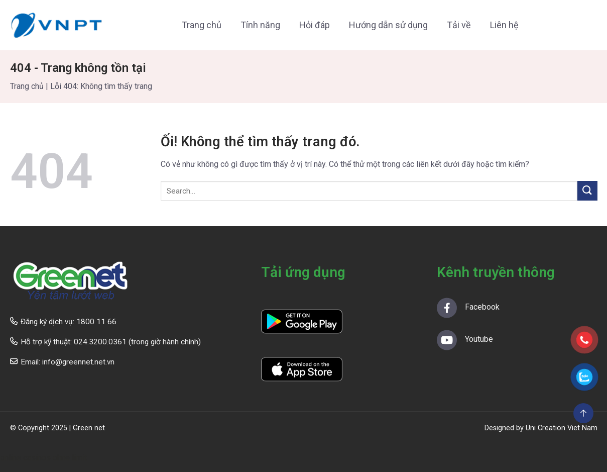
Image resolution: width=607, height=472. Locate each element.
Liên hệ (504, 25)
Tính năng (260, 25)
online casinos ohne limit (43, 457)
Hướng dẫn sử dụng (388, 25)
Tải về (459, 25)
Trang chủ (201, 25)
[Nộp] (587, 191)
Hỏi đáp (314, 25)
